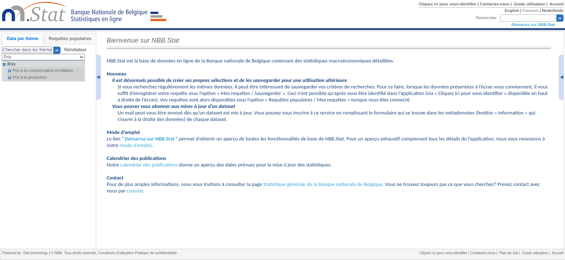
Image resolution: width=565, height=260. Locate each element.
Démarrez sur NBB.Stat (533, 24)
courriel (134, 190)
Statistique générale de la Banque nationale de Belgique (322, 184)
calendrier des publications (149, 164)
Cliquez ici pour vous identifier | (449, 4)
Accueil (557, 4)
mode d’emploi (136, 145)
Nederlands (553, 10)
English (512, 10)
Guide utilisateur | (531, 4)
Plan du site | (510, 253)
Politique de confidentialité (156, 253)
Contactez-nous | (496, 4)
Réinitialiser (74, 50)
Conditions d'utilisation (116, 253)
